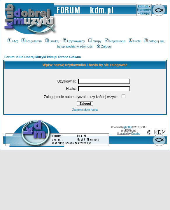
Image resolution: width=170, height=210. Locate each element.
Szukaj (52, 41)
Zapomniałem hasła (85, 109)
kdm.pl (143, 6)
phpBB (127, 127)
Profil (135, 41)
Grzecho (135, 133)
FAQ (13, 41)
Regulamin (32, 41)
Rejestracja (115, 41)
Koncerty (144, 9)
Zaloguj (104, 46)
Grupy (145, 13)
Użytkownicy (74, 41)
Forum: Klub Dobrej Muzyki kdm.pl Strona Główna (42, 57)
